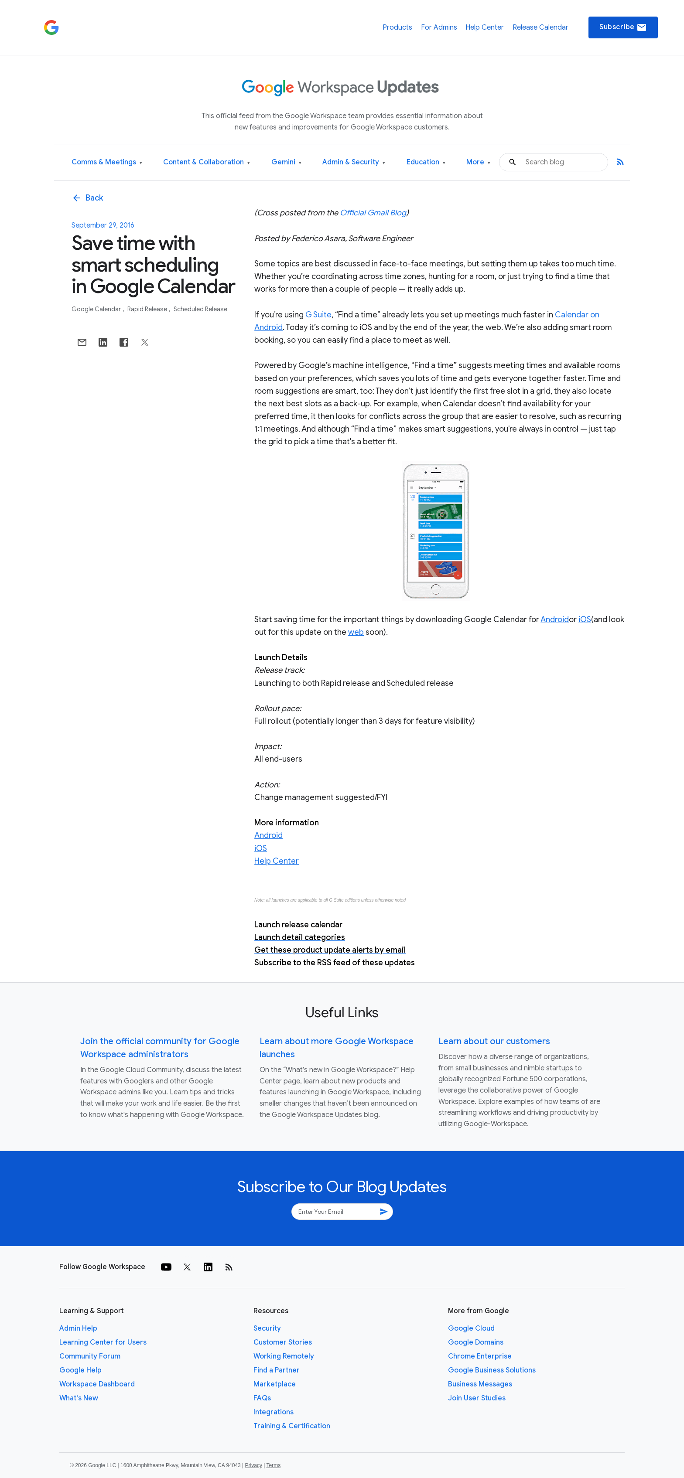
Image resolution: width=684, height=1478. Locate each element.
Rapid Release (147, 309)
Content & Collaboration (206, 162)
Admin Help (78, 1328)
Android (554, 619)
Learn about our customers (494, 1041)
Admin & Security (353, 162)
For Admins (439, 27)
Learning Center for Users (103, 1342)
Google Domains (475, 1342)
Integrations (273, 1412)
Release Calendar (540, 27)
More (478, 162)
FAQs (262, 1398)
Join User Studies (477, 1398)
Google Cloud (471, 1328)
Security (267, 1328)
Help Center (484, 27)
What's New (78, 1398)
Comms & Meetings (107, 162)
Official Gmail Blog (373, 213)
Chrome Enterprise (480, 1356)
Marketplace (274, 1384)
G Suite (318, 315)
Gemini (286, 162)
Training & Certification (291, 1426)
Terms (273, 1465)
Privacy (253, 1465)
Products (397, 27)
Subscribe (623, 27)
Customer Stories (282, 1342)
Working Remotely (283, 1356)
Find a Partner (276, 1370)
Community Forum (89, 1356)
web (356, 632)
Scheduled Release (200, 309)
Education (426, 162)
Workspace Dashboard (97, 1384)
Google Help (80, 1370)
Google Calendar (97, 309)
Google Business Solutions (492, 1370)
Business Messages (480, 1384)
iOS (584, 619)
